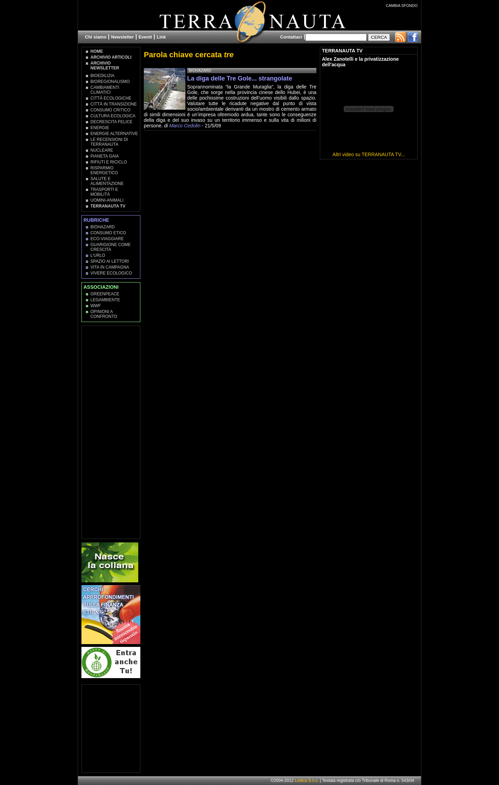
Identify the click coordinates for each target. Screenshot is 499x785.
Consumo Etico (108, 232)
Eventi (145, 37)
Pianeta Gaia (104, 156)
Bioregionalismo (110, 81)
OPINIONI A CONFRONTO (103, 314)
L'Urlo (97, 255)
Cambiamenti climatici (104, 90)
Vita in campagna (109, 267)
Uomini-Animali (106, 200)
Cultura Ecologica (112, 115)
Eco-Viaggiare (107, 238)
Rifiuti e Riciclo (108, 162)
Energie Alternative (114, 133)
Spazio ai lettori (109, 261)
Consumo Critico (110, 110)
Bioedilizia (102, 75)
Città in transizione (113, 104)
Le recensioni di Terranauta (109, 142)
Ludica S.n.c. (307, 780)
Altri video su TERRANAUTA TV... (369, 154)
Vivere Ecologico (111, 273)
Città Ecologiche (110, 98)
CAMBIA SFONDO (402, 5)
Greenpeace (104, 294)
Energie (99, 127)
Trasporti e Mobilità (104, 192)
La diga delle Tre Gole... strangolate (239, 78)
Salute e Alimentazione (107, 181)
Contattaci (291, 37)
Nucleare (101, 150)
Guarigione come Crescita (110, 247)
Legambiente (105, 299)
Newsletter (122, 37)
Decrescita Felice (111, 121)
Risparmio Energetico (104, 170)
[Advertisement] (111, 432)
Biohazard (102, 227)
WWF (95, 305)
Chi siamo (95, 37)
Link (161, 37)
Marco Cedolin (184, 125)
